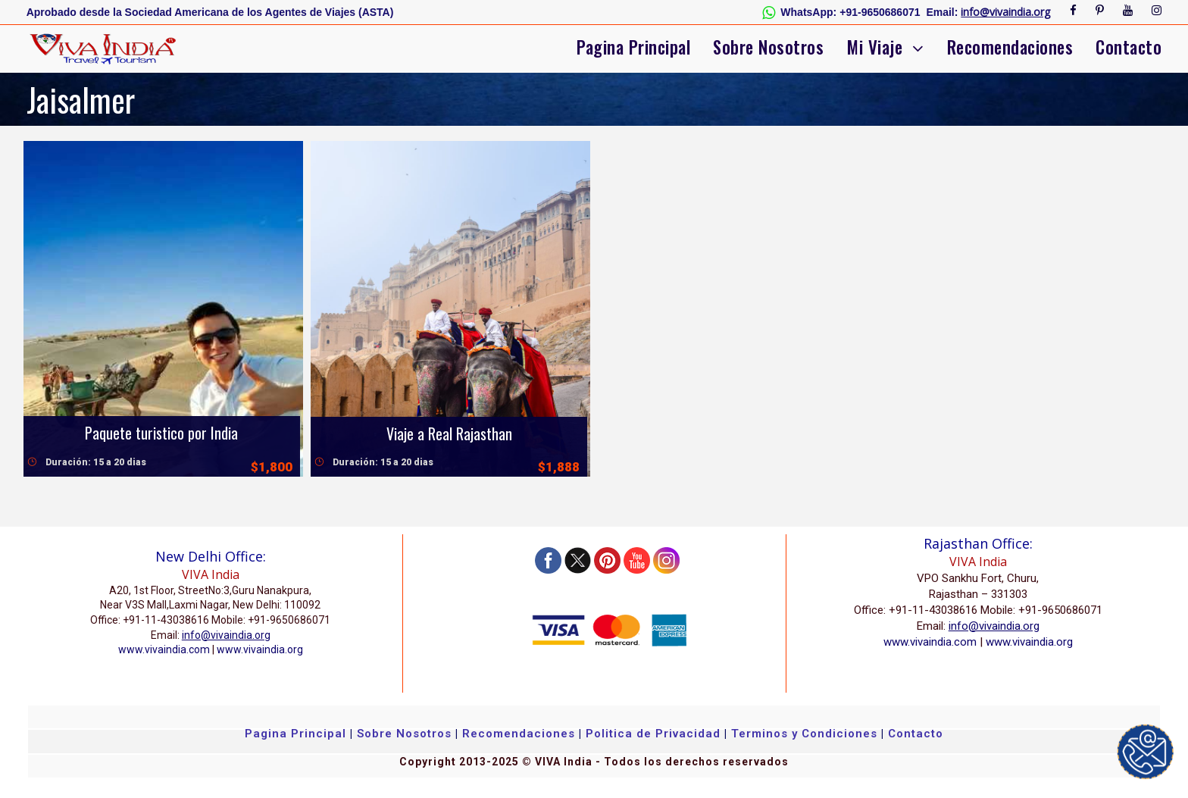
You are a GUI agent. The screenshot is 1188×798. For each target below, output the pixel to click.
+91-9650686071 (879, 12)
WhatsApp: (808, 12)
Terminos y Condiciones (806, 733)
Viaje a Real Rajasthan (449, 433)
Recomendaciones (1010, 47)
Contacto (1128, 47)
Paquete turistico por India (161, 432)
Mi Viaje (874, 47)
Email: (942, 12)
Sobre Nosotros (768, 47)
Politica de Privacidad (653, 733)
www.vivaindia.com (164, 649)
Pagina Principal (633, 47)
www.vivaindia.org (260, 649)
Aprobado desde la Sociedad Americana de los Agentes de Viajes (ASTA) (210, 12)
